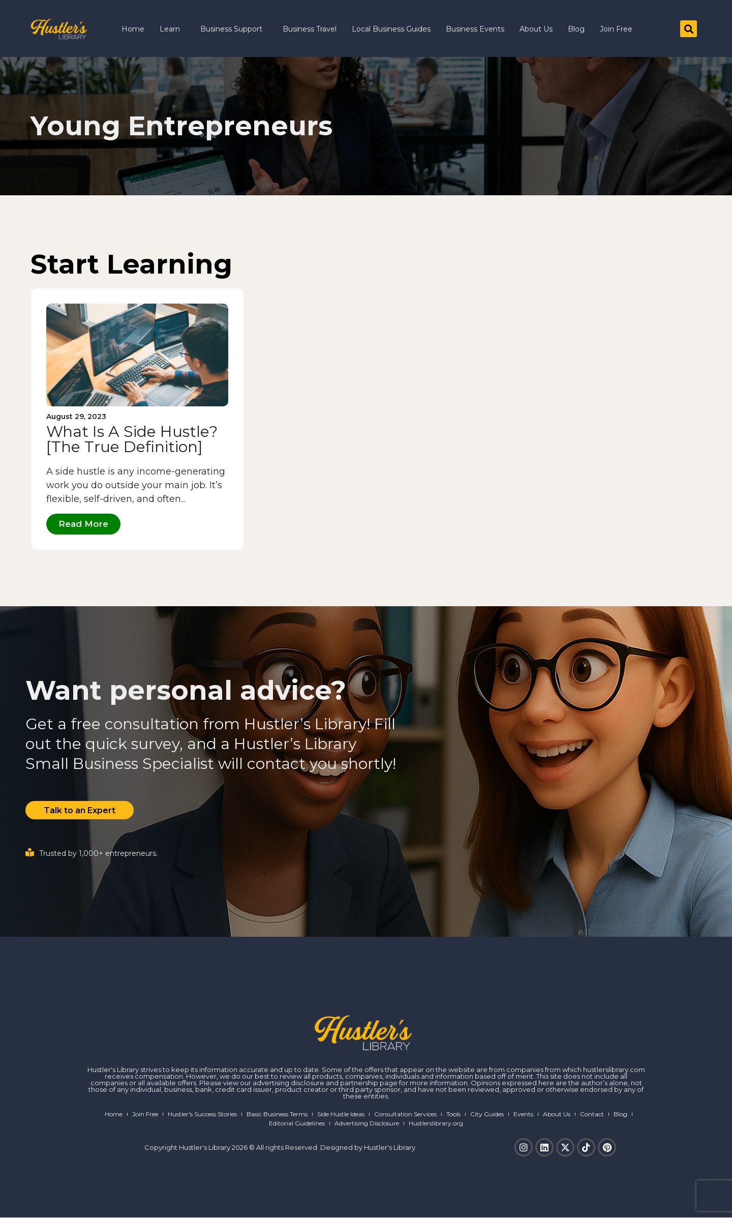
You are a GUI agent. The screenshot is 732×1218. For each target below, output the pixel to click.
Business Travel (310, 29)
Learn (172, 29)
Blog (576, 29)
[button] (688, 28)
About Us (536, 29)
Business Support (233, 29)
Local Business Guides (391, 29)
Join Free (616, 29)
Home (132, 29)
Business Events (475, 29)
